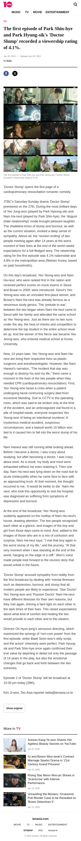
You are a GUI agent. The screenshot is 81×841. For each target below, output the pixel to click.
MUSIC (16, 12)
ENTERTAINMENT (57, 12)
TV (27, 12)
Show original (14, 708)
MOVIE (37, 12)
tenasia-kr (53, 830)
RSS (40, 830)
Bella (9, 60)
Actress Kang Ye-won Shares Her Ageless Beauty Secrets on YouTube (52, 741)
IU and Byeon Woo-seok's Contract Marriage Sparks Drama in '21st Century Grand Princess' (51, 760)
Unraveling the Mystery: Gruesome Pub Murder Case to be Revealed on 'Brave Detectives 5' (52, 797)
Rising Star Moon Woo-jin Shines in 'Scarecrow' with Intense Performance (51, 779)
